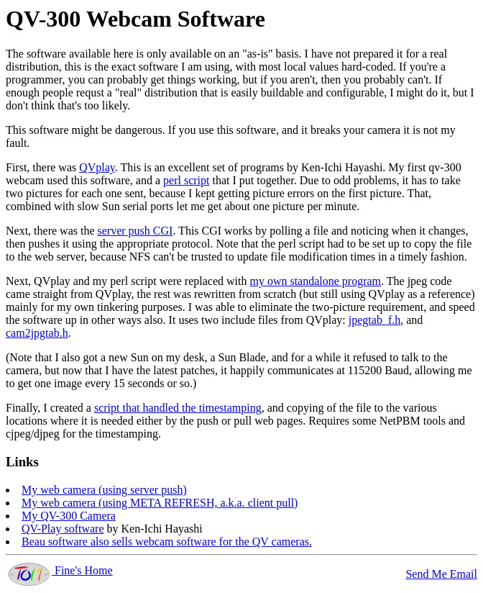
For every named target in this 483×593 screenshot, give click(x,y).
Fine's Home (59, 570)
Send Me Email (441, 574)
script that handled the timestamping (178, 408)
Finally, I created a (50, 408)
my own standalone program (315, 281)
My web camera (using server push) (104, 490)
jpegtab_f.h (374, 320)
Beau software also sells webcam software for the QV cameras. (167, 541)
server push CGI (135, 231)
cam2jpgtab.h (37, 333)
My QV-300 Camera (69, 516)
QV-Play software (63, 528)
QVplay (97, 167)
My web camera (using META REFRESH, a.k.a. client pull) (160, 503)
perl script (186, 180)
